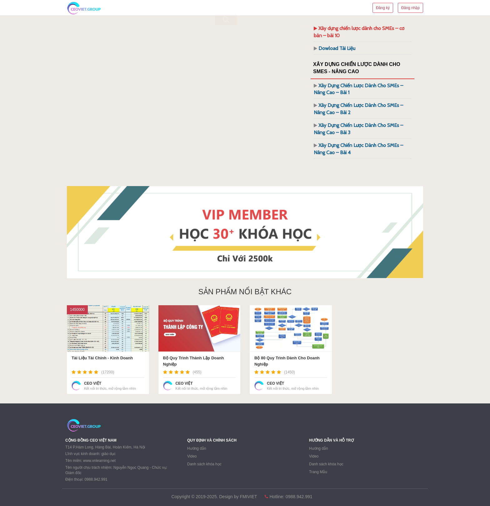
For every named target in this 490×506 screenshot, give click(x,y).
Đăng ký (383, 8)
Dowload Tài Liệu (336, 48)
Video (192, 456)
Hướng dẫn (196, 448)
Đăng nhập (410, 8)
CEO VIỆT (92, 383)
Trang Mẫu (318, 472)
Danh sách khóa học (204, 464)
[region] (245, 232)
